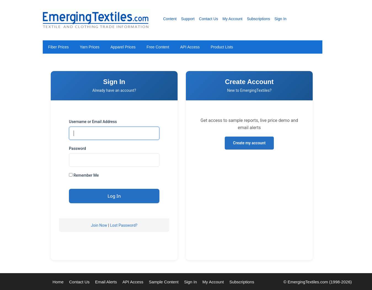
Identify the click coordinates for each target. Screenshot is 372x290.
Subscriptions (258, 19)
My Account (232, 19)
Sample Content (164, 281)
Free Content (158, 47)
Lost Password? (123, 225)
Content (169, 19)
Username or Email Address (93, 121)
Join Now (99, 225)
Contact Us (208, 19)
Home (58, 281)
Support (188, 19)
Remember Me (84, 175)
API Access (190, 47)
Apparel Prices (123, 47)
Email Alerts (106, 281)
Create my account (249, 143)
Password (77, 148)
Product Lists (222, 47)
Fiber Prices (58, 47)
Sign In (280, 19)
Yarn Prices (89, 47)
